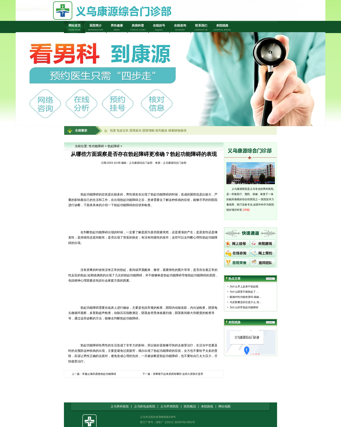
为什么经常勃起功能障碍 (244, 307)
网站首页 (74, 27)
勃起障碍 (113, 146)
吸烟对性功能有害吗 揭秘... (245, 297)
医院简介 (95, 27)
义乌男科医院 (119, 406)
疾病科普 (137, 27)
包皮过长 (123, 130)
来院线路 (222, 27)
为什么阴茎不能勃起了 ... (244, 291)
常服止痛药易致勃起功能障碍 (99, 373)
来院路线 (207, 406)
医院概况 (190, 406)
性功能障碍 (96, 146)
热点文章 (234, 278)
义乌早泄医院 (169, 406)
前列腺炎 (161, 130)
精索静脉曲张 (177, 130)
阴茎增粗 (148, 130)
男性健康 (116, 27)
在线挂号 (158, 27)
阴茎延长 (136, 130)
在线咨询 (180, 27)
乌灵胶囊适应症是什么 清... (245, 302)
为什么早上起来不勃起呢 (244, 286)
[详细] (246, 209)
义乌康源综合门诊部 (174, 162)
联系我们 (201, 27)
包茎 (113, 130)
